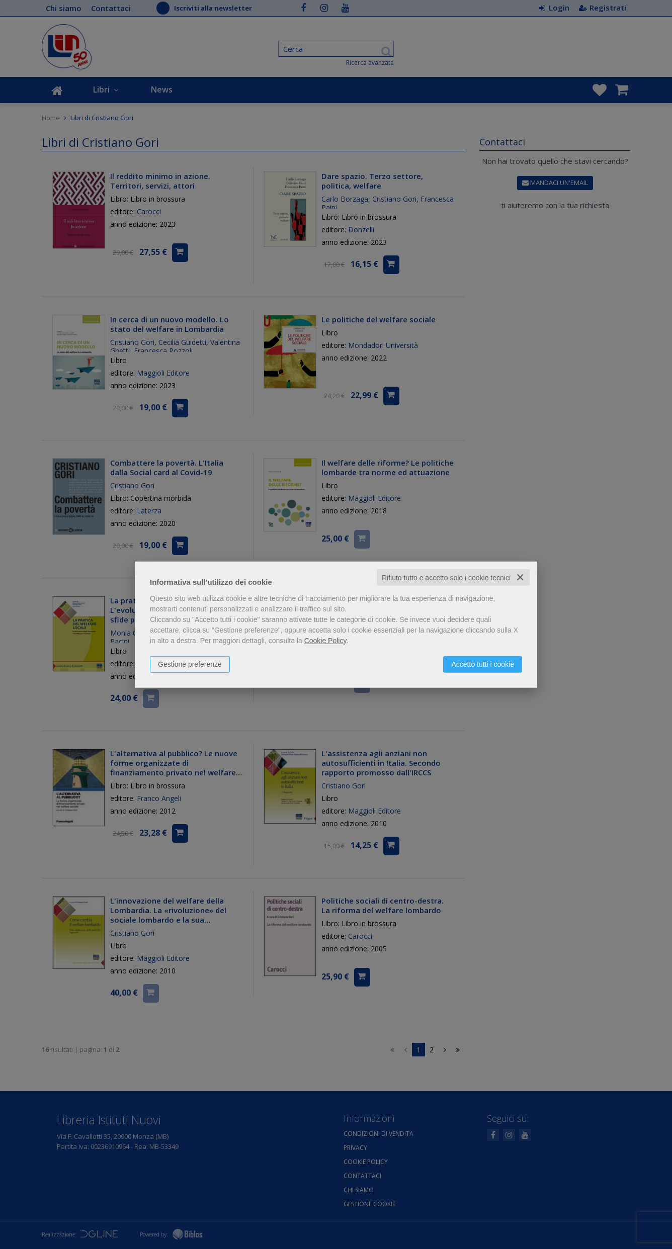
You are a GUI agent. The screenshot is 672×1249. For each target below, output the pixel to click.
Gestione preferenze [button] (190, 664)
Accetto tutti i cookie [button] (482, 664)
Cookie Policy (325, 640)
